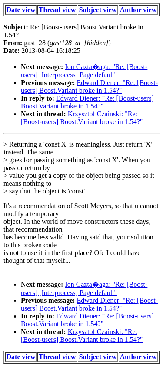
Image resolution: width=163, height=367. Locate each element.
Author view (138, 9)
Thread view (57, 9)
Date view (21, 9)
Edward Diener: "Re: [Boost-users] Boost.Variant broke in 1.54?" (89, 86)
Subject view (98, 9)
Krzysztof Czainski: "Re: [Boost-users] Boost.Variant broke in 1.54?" (82, 117)
